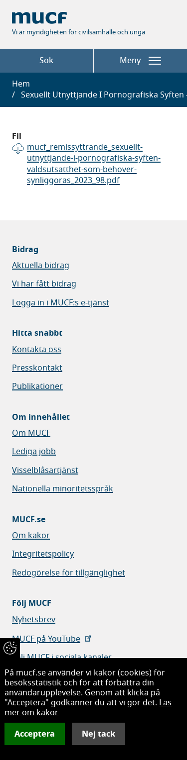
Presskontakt (37, 368)
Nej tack (98, 734)
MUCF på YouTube (52, 639)
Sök (46, 61)
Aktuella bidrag (40, 266)
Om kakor (31, 536)
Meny (140, 61)
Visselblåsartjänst (45, 470)
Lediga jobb (34, 452)
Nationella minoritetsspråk (62, 489)
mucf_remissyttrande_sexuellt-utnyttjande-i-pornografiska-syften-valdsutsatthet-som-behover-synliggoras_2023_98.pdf (94, 164)
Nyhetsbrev (33, 620)
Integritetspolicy (43, 554)
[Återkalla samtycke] (10, 648)
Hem (21, 84)
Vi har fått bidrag (44, 284)
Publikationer (37, 386)
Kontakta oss (36, 350)
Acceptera (34, 734)
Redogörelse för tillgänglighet (68, 573)
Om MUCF (31, 433)
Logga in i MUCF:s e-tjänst (60, 303)
